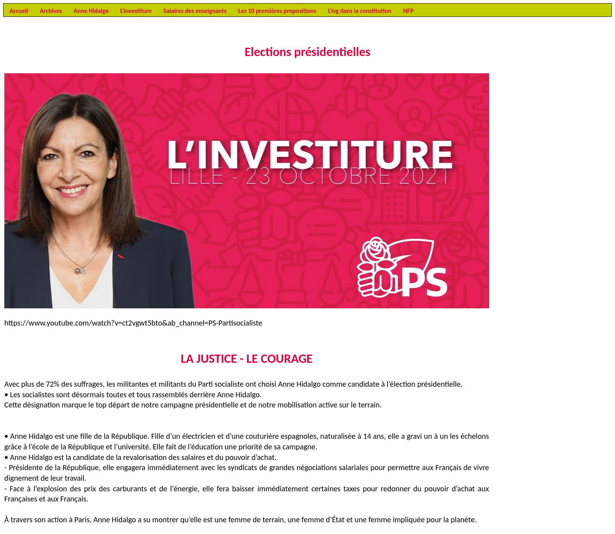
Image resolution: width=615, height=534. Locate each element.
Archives (51, 10)
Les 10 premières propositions (277, 10)
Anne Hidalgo (91, 10)
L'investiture (136, 10)
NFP (408, 10)
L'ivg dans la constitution (359, 10)
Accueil (18, 10)
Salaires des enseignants (195, 10)
